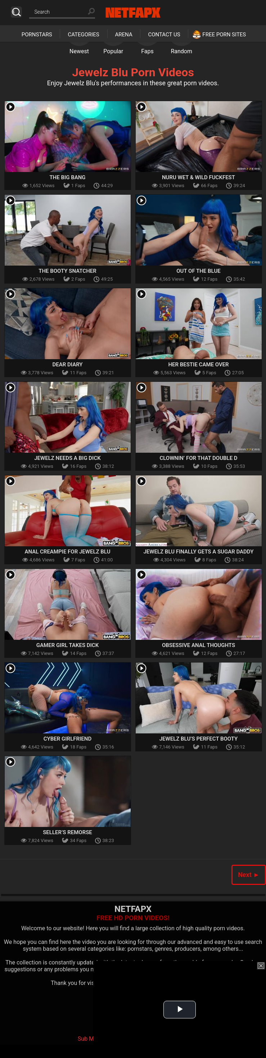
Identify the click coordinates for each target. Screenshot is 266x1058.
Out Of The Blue (198, 271)
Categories (83, 34)
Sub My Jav (92, 1038)
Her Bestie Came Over (198, 364)
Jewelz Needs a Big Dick (67, 458)
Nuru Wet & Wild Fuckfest (198, 177)
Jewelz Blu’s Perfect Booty (198, 739)
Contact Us (164, 34)
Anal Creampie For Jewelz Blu (67, 551)
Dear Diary (67, 364)
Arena (123, 34)
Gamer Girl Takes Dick (67, 645)
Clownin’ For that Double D (198, 458)
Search (16, 12)
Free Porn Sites (224, 34)
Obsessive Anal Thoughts (198, 645)
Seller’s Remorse (67, 832)
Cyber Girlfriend (67, 739)
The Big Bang (67, 177)
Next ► (249, 874)
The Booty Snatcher (67, 271)
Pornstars (37, 34)
